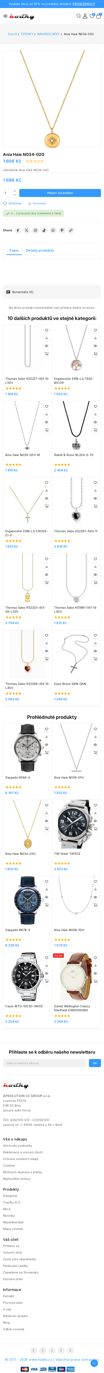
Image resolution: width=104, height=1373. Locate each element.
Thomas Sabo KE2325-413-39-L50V (25, 609)
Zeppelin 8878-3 (17, 930)
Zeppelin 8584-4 (17, 777)
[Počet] (8, 193)
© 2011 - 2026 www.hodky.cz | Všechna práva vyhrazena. (52, 1360)
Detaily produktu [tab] (40, 250)
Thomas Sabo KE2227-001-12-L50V (27, 381)
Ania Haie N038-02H (69, 930)
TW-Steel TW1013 (67, 854)
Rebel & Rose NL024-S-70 (74, 455)
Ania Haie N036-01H (69, 777)
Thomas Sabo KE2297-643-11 (75, 531)
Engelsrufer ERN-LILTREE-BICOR (74, 381)
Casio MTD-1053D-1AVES (24, 1006)
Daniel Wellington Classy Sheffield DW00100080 (72, 1008)
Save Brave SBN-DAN (70, 684)
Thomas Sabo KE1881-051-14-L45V (76, 609)
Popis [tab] (14, 250)
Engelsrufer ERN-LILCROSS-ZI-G (26, 533)
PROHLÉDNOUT (84, 4)
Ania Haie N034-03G (20, 854)
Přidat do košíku (60, 193)
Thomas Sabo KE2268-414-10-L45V (27, 686)
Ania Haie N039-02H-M (22, 455)
